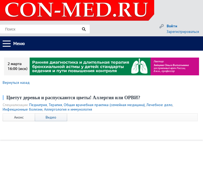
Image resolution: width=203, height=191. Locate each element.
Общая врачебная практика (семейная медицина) (104, 104)
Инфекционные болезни (22, 109)
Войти (172, 26)
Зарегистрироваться (183, 31)
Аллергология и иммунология (68, 109)
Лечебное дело (159, 104)
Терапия (55, 104)
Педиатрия (38, 104)
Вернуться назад (16, 82)
